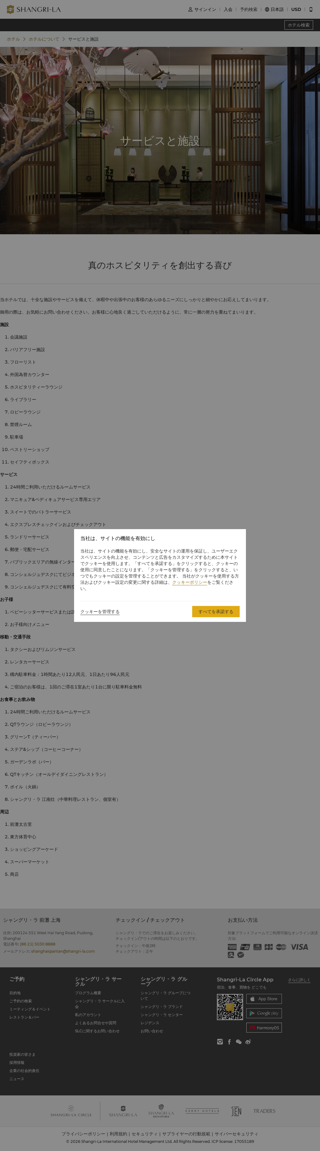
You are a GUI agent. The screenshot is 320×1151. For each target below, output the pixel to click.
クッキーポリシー (189, 582)
